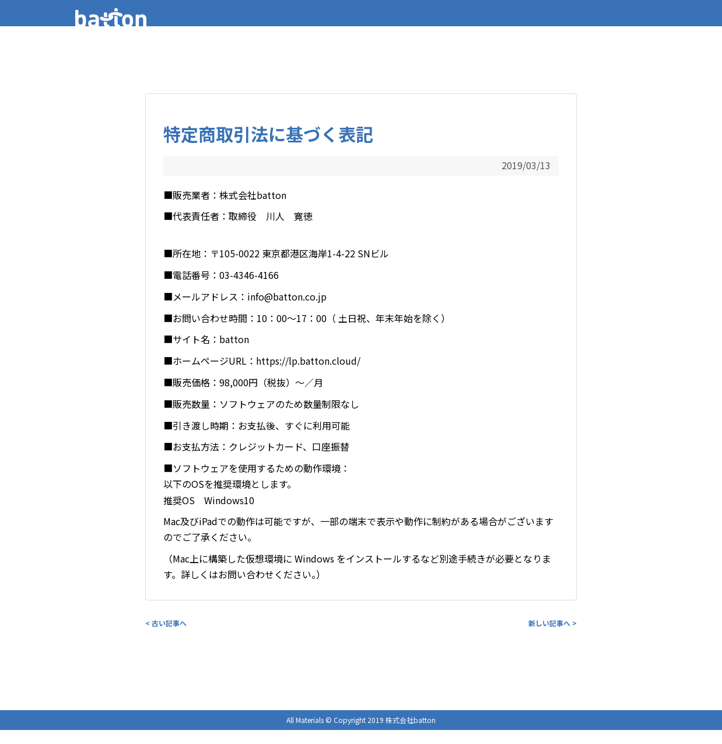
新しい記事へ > (552, 623)
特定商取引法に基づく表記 (268, 133)
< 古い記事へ (166, 623)
